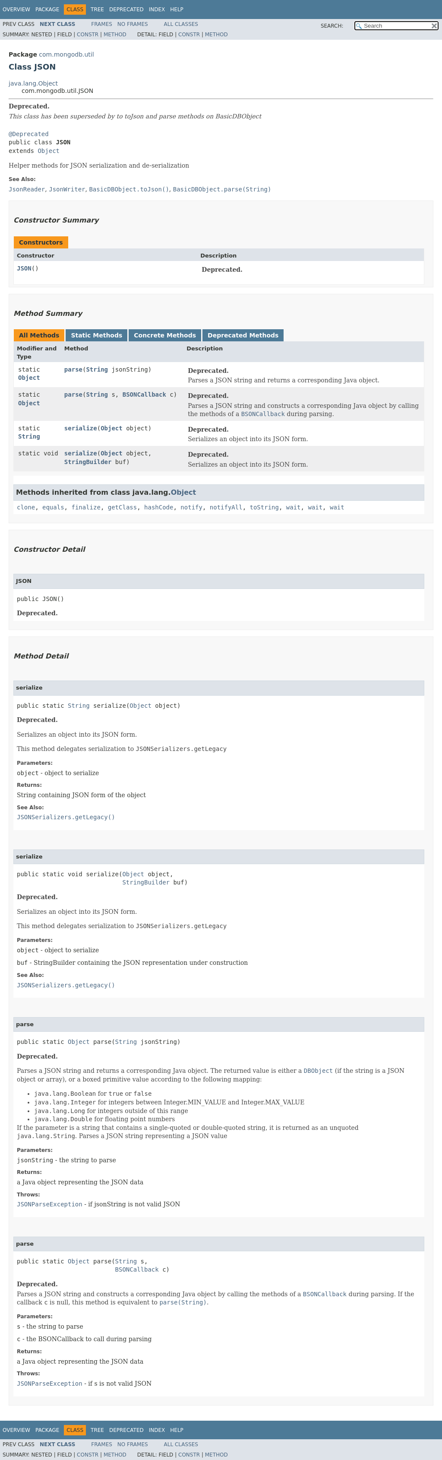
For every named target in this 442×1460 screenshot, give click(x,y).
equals (53, 507)
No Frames (132, 24)
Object (49, 150)
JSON (24, 268)
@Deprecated (29, 133)
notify (191, 507)
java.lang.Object (33, 83)
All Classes (181, 24)
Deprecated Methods (243, 335)
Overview (16, 9)
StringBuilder (88, 461)
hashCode (158, 507)
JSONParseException (49, 1204)
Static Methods (96, 335)
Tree (97, 9)
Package (47, 9)
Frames (101, 24)
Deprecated (126, 9)
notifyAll (226, 507)
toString (264, 507)
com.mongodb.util (66, 54)
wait (293, 507)
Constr (87, 35)
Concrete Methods (165, 335)
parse (73, 369)
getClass (122, 507)
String (97, 369)
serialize (80, 428)
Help (176, 9)
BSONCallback (144, 394)
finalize (85, 507)
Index (157, 9)
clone (26, 507)
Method (115, 35)
